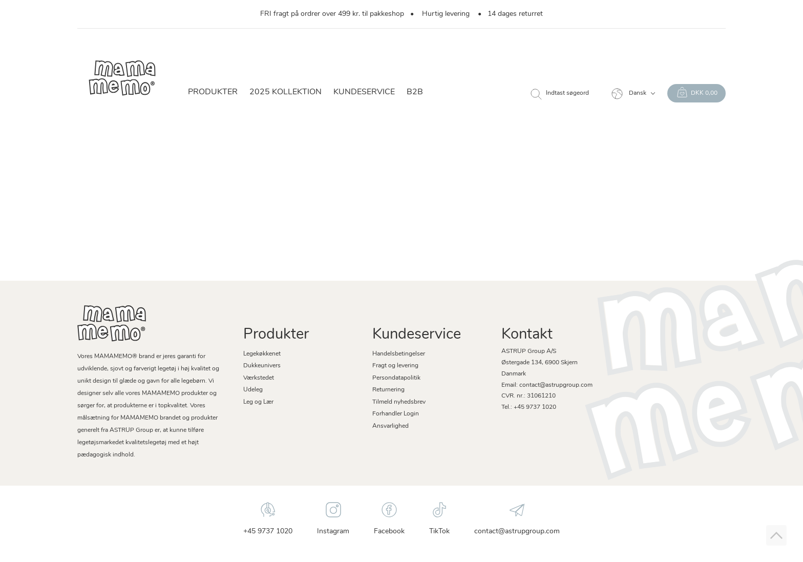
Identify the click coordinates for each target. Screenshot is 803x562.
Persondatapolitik (396, 378)
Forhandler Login (395, 414)
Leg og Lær (258, 402)
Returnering (388, 390)
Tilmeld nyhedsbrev (399, 402)
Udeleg (253, 390)
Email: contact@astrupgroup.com (547, 385)
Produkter (213, 92)
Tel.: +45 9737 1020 (528, 407)
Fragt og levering (395, 366)
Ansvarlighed (390, 426)
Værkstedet (258, 378)
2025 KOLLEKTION (285, 92)
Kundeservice (364, 92)
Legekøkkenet (262, 354)
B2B (415, 92)
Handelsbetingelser (398, 354)
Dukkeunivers (262, 366)
